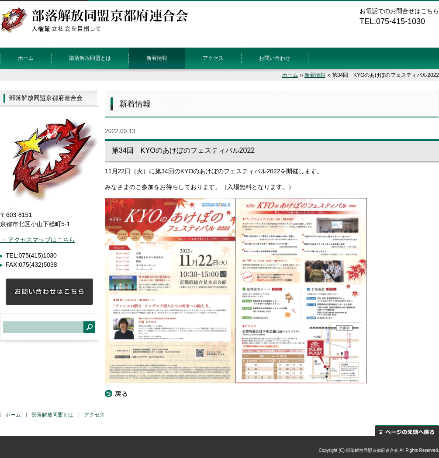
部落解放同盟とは (90, 58)
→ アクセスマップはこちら (37, 239)
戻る (116, 394)
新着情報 (156, 58)
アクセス (213, 58)
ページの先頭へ (407, 430)
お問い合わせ (274, 58)
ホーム (26, 58)
